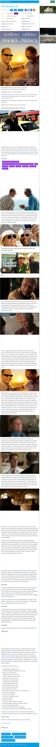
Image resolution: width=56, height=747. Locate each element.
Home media (32, 166)
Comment (20, 10)
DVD (14, 719)
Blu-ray (19, 719)
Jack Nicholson (7, 94)
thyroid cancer (15, 599)
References (5, 168)
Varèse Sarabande (15, 648)
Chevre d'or (10, 407)
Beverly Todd (8, 96)
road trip (34, 152)
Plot (36, 164)
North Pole (33, 405)
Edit (11, 10)
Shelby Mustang (21, 405)
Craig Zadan (19, 148)
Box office (11, 166)
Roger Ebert (4, 599)
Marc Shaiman (32, 23)
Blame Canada (23, 703)
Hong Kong (15, 446)
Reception (5, 166)
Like (15, 10)
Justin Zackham (10, 24)
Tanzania (7, 411)
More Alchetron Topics (6, 723)
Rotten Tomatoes (31, 587)
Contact (17, 744)
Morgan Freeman (20, 94)
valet (31, 360)
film (24, 147)
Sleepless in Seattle (5, 656)
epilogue (5, 570)
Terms (9, 744)
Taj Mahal (3, 409)
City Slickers (8, 654)
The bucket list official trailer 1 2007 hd (10, 161)
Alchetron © (23, 744)
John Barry (15, 707)
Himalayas (26, 572)
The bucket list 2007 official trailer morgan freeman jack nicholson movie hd (18, 164)
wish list (4, 153)
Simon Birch (14, 654)
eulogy (22, 547)
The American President (14, 690)
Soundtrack (25, 166)
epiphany (24, 603)
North (32, 654)
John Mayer (12, 711)
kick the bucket (21, 153)
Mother (29, 654)
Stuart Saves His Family (8, 657)
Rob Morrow (23, 96)
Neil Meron (26, 148)
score (14, 595)
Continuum (34, 713)
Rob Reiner (28, 18)
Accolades (18, 166)
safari (2, 411)
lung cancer (31, 305)
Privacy (13, 744)
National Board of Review (31, 628)
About (4, 744)
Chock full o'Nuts (20, 574)
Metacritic (3, 595)
